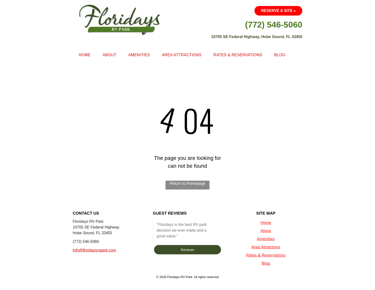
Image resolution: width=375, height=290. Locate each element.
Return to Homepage (187, 183)
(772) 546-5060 (86, 242)
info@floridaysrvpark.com (94, 250)
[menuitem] (85, 55)
